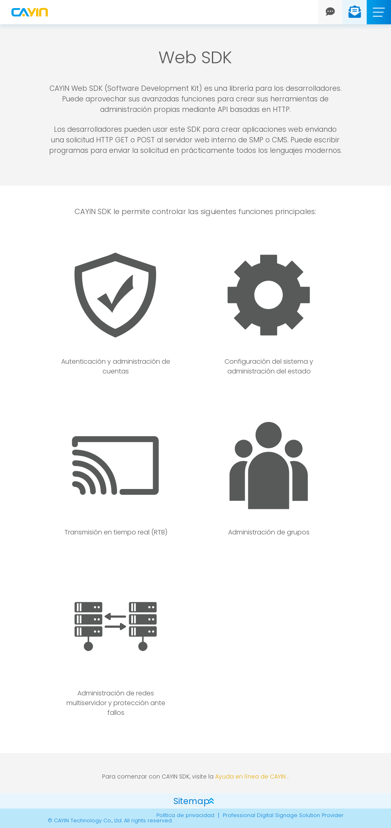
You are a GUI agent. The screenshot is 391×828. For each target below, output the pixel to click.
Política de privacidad (185, 815)
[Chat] (330, 12)
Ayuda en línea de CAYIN (250, 776)
